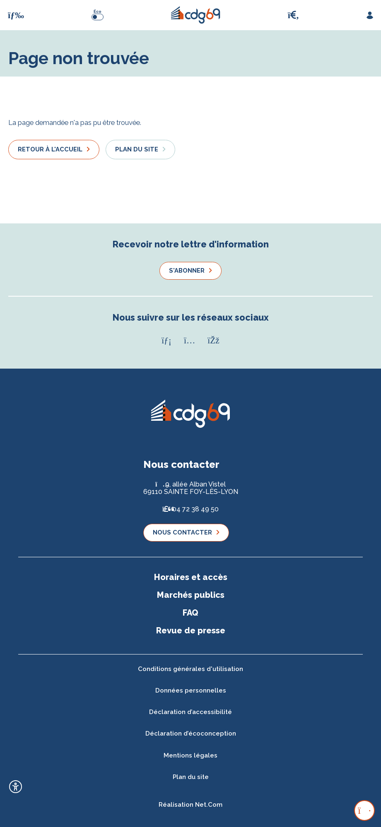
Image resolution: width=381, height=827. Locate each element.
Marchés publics (190, 595)
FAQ (190, 613)
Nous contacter (182, 532)
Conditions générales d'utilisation (190, 669)
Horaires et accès (190, 577)
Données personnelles (190, 690)
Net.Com (208, 804)
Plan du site (136, 149)
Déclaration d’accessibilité (190, 712)
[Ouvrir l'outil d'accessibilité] (15, 786)
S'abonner (187, 270)
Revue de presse (190, 630)
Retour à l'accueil (50, 149)
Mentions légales (190, 755)
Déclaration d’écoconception (190, 733)
